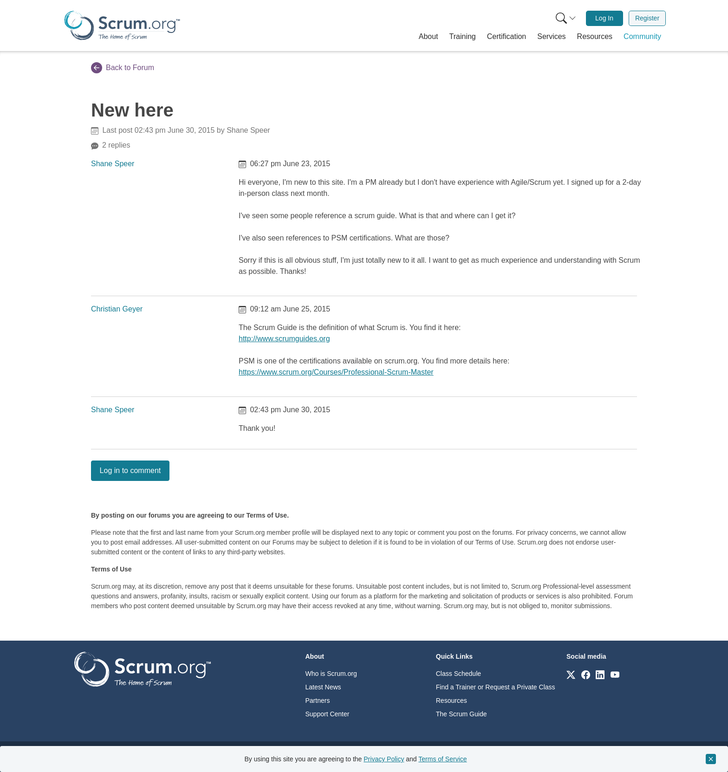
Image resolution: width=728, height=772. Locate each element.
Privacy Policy (384, 759)
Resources (451, 700)
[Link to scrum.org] (570, 674)
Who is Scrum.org (331, 673)
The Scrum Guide (461, 714)
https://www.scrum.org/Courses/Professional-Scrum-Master (336, 372)
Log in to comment (130, 470)
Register (647, 18)
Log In (604, 18)
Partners (318, 700)
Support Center (328, 714)
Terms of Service (442, 759)
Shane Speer (112, 164)
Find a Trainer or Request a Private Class (495, 687)
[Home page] (122, 25)
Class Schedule (458, 673)
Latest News (323, 687)
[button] (428, 36)
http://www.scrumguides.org (284, 339)
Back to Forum (122, 67)
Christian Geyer (117, 309)
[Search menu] (566, 18)
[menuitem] (565, 18)
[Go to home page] (142, 669)
